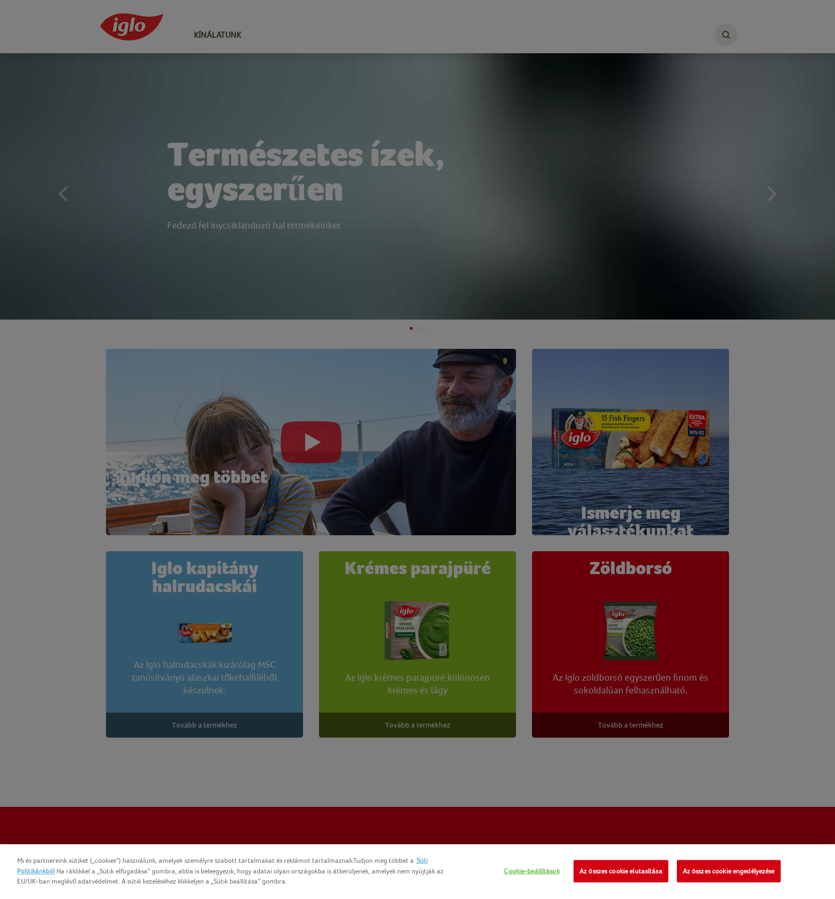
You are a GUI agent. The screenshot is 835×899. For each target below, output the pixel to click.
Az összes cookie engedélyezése (729, 871)
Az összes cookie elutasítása (620, 871)
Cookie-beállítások (531, 871)
